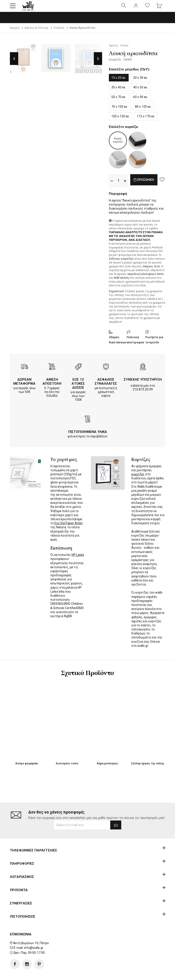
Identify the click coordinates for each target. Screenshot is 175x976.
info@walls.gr (33, 951)
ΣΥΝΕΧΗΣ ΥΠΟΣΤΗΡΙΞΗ (143, 383)
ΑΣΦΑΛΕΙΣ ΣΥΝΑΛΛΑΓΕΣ (106, 385)
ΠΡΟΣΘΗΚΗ (149, 184)
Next (98, 62)
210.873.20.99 (143, 393)
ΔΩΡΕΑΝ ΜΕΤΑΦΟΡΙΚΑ (24, 385)
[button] (13, 7)
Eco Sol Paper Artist (68, 527)
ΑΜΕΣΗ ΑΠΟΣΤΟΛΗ (52, 385)
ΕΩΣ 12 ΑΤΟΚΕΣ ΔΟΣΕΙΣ (78, 387)
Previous (14, 62)
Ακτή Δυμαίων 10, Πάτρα (31, 947)
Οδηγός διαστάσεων (117, 343)
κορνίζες (138, 478)
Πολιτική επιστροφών (135, 343)
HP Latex (78, 558)
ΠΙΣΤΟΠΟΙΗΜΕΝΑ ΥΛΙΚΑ (87, 436)
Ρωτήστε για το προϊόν (154, 343)
